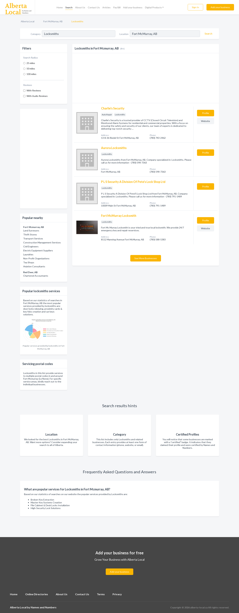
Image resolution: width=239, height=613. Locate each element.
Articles (106, 7)
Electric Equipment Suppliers (38, 250)
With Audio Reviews (37, 96)
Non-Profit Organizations (36, 258)
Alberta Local (27, 21)
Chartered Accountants (35, 275)
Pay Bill (116, 7)
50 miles (31, 68)
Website (205, 121)
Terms (101, 594)
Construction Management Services (42, 242)
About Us (80, 7)
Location (124, 34)
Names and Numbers (43, 607)
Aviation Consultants (34, 266)
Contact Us (94, 7)
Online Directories (36, 594)
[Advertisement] (43, 158)
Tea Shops (28, 262)
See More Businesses (145, 258)
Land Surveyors (31, 230)
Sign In (195, 7)
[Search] (207, 33)
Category (35, 34)
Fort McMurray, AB (53, 21)
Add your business (132, 7)
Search (69, 7)
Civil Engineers (31, 246)
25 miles (31, 63)
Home (60, 7)
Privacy (117, 594)
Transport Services (33, 238)
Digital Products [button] (153, 7)
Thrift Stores (30, 234)
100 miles (31, 74)
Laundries (28, 254)
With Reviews (34, 90)
